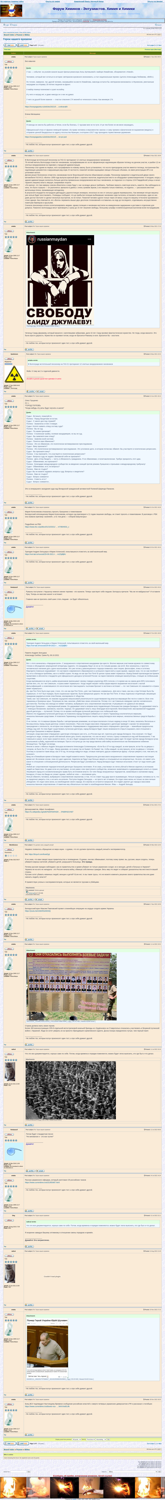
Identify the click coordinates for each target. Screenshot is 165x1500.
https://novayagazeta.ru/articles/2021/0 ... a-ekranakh (46, 107)
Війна (27, 35)
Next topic (158, 49)
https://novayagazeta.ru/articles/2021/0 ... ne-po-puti (46, 137)
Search (158, 25)
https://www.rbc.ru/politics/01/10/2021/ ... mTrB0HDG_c (47, 527)
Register (13, 25)
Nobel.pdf (32, 893)
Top (5, 151)
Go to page (150, 45)
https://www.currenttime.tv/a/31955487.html (42, 1182)
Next (160, 45)
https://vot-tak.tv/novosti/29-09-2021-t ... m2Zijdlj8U (45, 554)
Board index (9, 35)
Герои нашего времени (17, 39)
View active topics (25, 32)
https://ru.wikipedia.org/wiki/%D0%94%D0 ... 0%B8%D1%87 (49, 812)
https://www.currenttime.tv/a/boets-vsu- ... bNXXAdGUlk (47, 1406)
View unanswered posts (10, 32)
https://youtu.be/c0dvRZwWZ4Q (38, 911)
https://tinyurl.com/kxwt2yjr (39, 854)
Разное (19, 35)
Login (6, 25)
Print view (7, 49)
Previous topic (149, 49)
